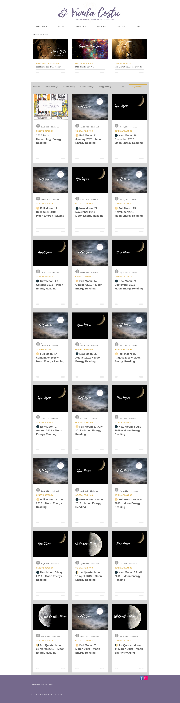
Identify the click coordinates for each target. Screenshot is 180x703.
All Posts (36, 87)
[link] (141, 3)
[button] (123, 87)
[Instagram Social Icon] (146, 678)
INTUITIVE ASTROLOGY (84, 63)
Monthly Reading (69, 87)
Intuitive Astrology (51, 87)
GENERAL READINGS (44, 131)
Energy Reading (105, 87)
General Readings (87, 87)
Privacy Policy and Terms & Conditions (42, 684)
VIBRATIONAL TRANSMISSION (47, 63)
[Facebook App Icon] (141, 678)
